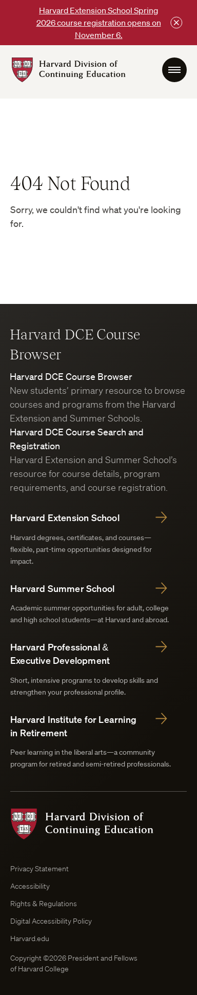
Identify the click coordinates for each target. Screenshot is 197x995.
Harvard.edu (29, 938)
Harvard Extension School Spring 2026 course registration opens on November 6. (98, 22)
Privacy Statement (39, 868)
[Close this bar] (176, 22)
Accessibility (30, 886)
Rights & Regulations (43, 903)
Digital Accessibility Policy (51, 921)
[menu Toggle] (174, 70)
